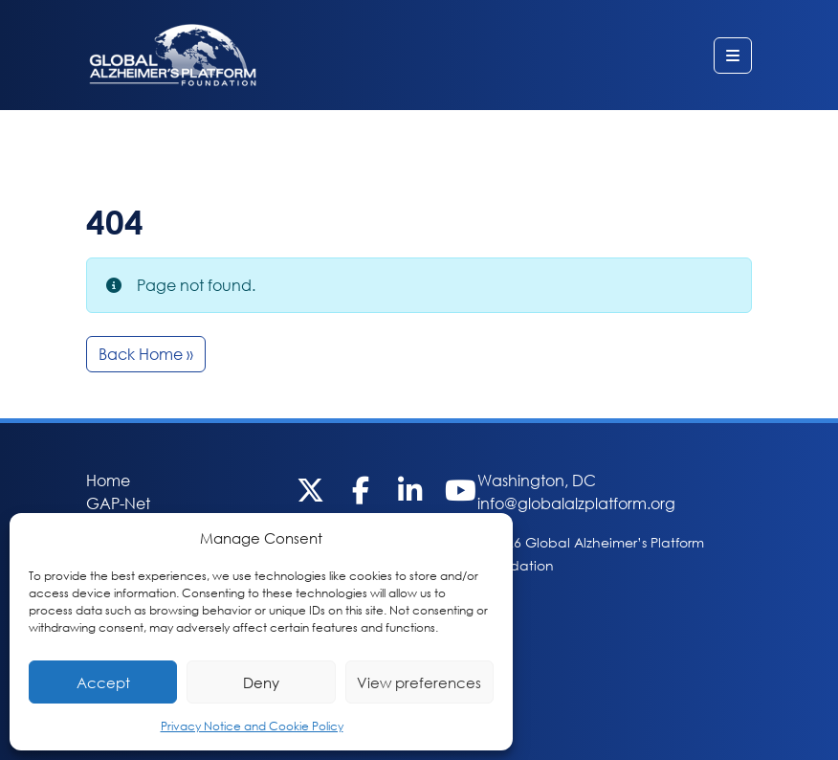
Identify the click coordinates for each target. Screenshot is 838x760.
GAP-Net (118, 503)
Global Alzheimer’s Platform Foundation (172, 55)
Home (108, 480)
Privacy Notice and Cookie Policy (252, 726)
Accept (103, 682)
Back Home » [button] (146, 354)
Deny (261, 682)
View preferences (419, 682)
